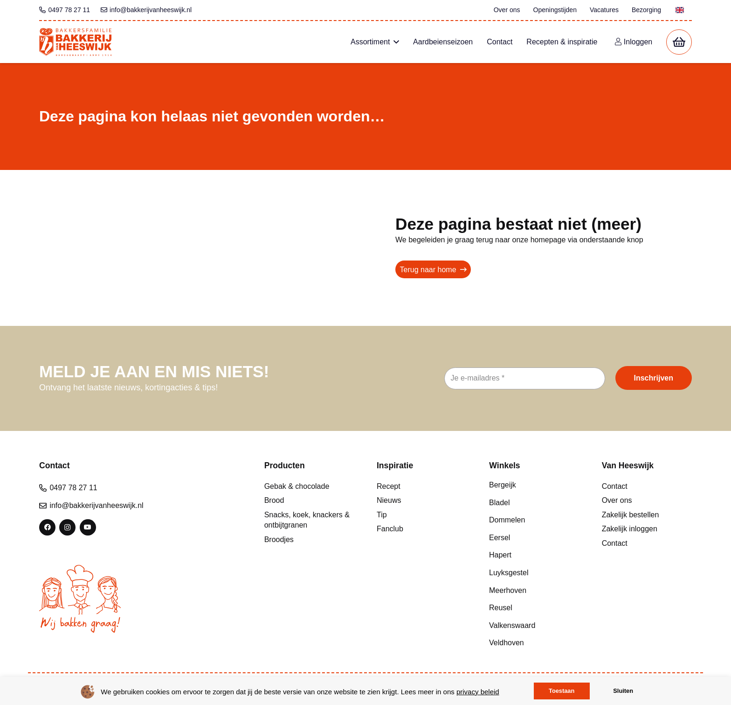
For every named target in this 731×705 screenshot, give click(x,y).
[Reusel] (534, 607)
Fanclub (390, 529)
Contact (615, 486)
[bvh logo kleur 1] (75, 42)
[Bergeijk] (534, 485)
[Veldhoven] (534, 642)
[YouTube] (88, 527)
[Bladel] (534, 502)
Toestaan (561, 690)
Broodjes (279, 539)
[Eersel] (534, 537)
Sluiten (623, 690)
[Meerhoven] (534, 590)
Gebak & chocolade (297, 486)
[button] (394, 42)
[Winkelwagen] (679, 42)
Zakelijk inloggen (629, 529)
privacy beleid (477, 692)
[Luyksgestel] (534, 572)
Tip (382, 515)
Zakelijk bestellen (630, 515)
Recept (388, 486)
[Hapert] (534, 555)
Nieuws (389, 500)
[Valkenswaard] (534, 625)
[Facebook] (47, 527)
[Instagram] (67, 527)
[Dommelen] (534, 520)
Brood (274, 500)
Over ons (617, 500)
